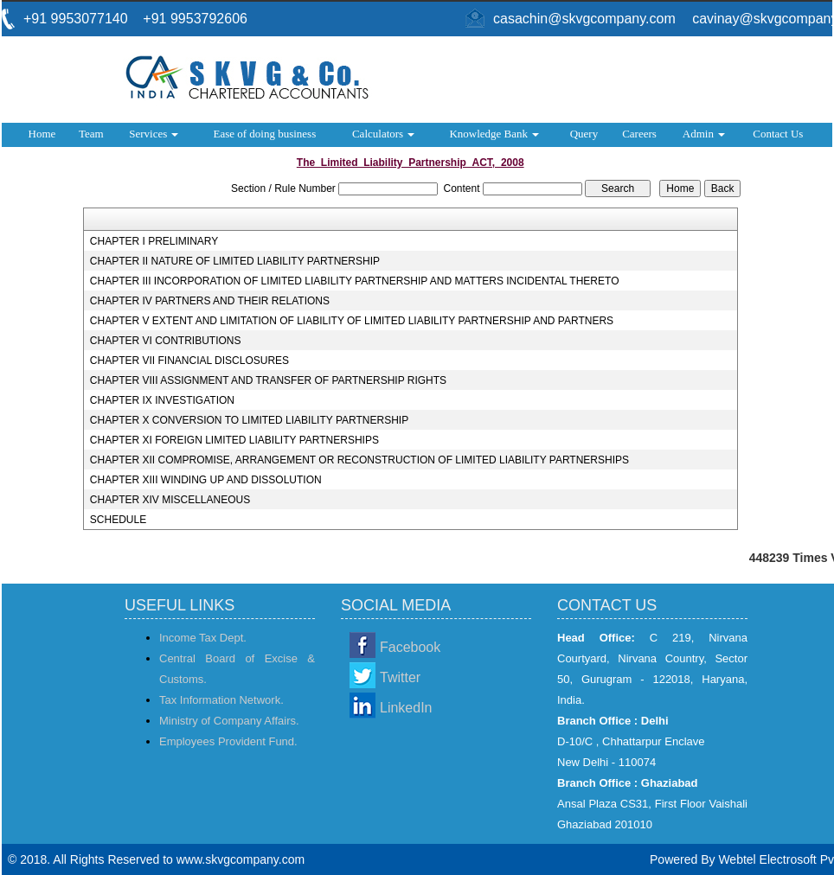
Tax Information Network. (221, 699)
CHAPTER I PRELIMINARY (154, 241)
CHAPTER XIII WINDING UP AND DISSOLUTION (206, 480)
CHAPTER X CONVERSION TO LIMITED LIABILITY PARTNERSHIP (249, 420)
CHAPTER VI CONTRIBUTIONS (165, 341)
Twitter (400, 677)
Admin (704, 133)
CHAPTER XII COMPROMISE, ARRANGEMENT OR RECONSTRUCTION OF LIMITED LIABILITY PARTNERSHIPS (359, 460)
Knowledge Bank (494, 133)
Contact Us (778, 133)
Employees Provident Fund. (228, 741)
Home (42, 133)
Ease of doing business (264, 133)
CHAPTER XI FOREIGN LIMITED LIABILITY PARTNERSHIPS (234, 440)
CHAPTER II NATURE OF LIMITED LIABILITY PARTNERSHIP (235, 261)
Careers (639, 133)
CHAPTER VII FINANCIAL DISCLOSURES (189, 360)
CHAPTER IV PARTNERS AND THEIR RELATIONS (210, 301)
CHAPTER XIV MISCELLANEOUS (170, 500)
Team (91, 133)
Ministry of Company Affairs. (229, 720)
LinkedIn (406, 707)
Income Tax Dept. (203, 637)
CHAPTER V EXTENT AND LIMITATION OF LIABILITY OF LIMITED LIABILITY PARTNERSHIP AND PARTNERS (351, 321)
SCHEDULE (118, 520)
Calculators (383, 133)
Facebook (410, 647)
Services (153, 133)
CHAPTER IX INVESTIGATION (162, 400)
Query (584, 133)
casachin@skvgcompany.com (584, 18)
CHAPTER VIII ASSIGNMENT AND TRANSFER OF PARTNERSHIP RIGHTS (268, 380)
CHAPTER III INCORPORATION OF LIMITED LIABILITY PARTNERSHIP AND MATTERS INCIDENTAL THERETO (354, 281)
